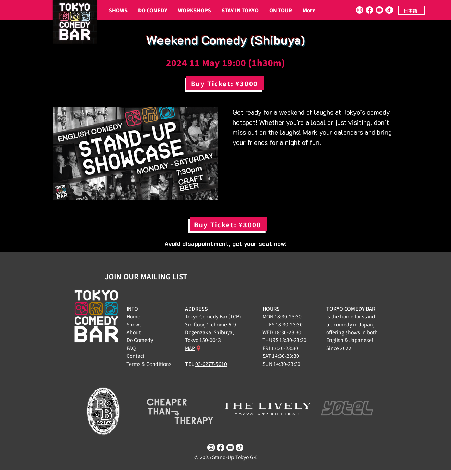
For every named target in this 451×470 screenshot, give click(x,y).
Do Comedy (139, 339)
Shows (134, 324)
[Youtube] (379, 10)
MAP (190, 347)
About (133, 332)
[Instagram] (359, 10)
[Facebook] (369, 10)
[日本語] (411, 10)
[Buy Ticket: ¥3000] (225, 83)
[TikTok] (389, 10)
